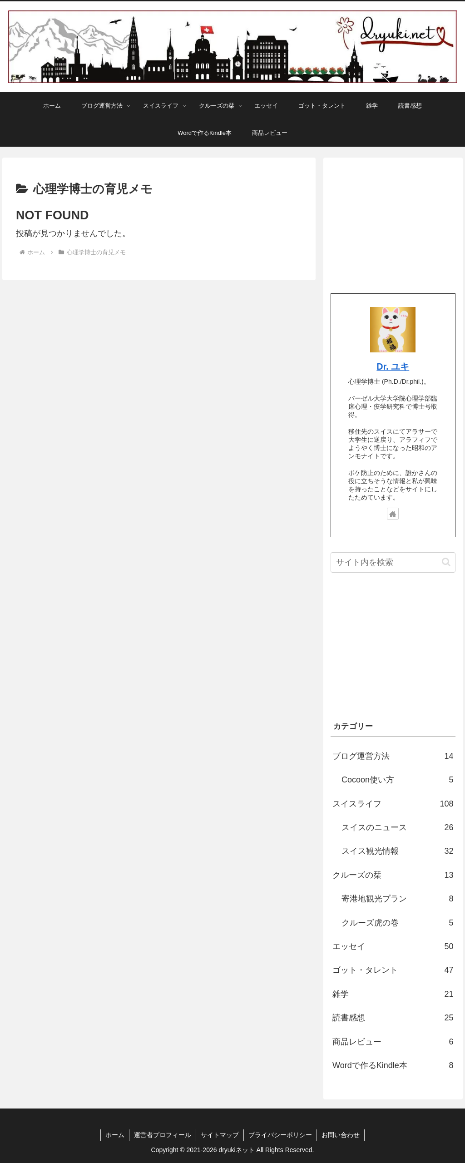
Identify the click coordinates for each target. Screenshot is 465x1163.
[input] (393, 562)
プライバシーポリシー (280, 1134)
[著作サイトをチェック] (393, 514)
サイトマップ (220, 1134)
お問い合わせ (341, 1134)
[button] (446, 562)
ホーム (114, 1134)
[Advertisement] (393, 221)
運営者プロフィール (162, 1134)
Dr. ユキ (392, 366)
